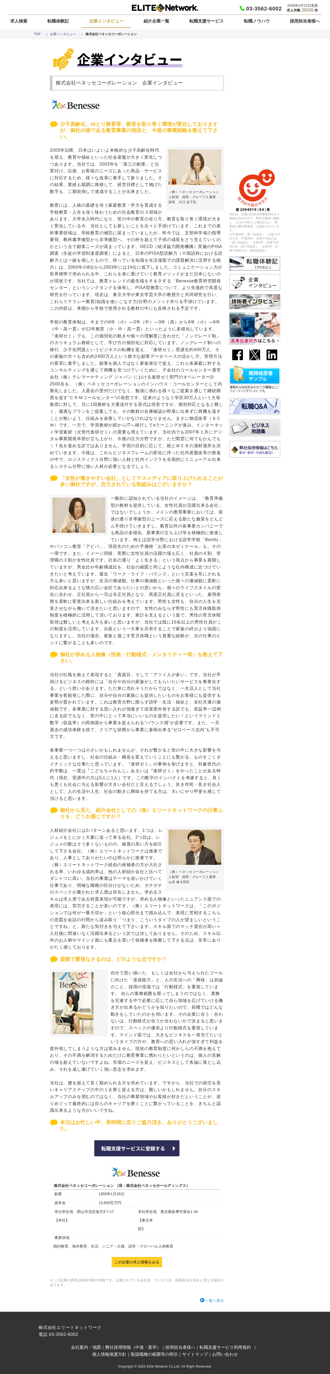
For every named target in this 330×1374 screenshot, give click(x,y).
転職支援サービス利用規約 (225, 1347)
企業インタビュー (106, 21)
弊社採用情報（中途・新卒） (133, 1347)
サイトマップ (195, 1354)
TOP (37, 34)
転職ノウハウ (257, 21)
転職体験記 (58, 21)
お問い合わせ (225, 1354)
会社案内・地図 (86, 1347)
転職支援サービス (206, 21)
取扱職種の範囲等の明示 (154, 1354)
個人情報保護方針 (109, 1354)
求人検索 (18, 21)
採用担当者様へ (305, 21)
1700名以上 (263, 267)
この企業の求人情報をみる (136, 1262)
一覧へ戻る (214, 1300)
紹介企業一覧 (156, 21)
